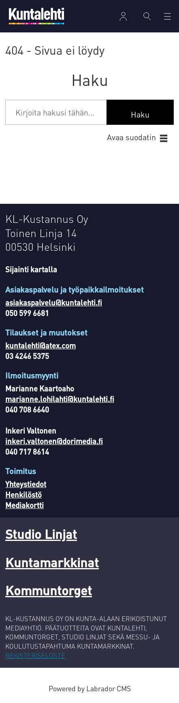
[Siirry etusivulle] (36, 16)
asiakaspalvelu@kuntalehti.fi (53, 302)
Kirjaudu (123, 16)
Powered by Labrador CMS (90, 688)
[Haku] (147, 16)
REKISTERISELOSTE (35, 655)
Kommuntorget (48, 590)
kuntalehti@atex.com (40, 345)
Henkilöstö (23, 494)
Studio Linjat (41, 534)
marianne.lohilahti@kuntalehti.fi (59, 399)
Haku (140, 114)
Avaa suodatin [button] (131, 137)
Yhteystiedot (25, 484)
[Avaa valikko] (167, 16)
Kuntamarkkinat (52, 562)
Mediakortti (24, 505)
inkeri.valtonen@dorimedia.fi (54, 441)
